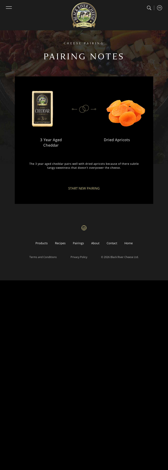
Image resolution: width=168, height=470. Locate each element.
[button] (149, 8)
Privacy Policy (79, 257)
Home (128, 243)
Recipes (60, 243)
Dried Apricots (117, 139)
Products (41, 243)
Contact (112, 243)
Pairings (78, 243)
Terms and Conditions (43, 257)
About (95, 243)
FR (159, 7)
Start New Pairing (84, 188)
